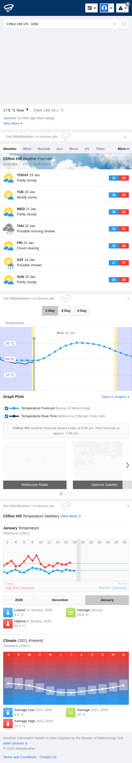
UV (87, 149)
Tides (100, 149)
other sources (13, 743)
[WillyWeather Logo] (12, 8)
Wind (27, 149)
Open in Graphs (114, 397)
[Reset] (115, 24)
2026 (19, 600)
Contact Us (48, 757)
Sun (59, 149)
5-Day (82, 311)
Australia (10, 164)
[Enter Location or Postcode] (66, 24)
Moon (73, 149)
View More (11, 123)
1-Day (50, 311)
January (107, 600)
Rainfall (44, 149)
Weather (10, 149)
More (122, 149)
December (60, 600)
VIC (25, 164)
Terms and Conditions (19, 757)
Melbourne (42, 164)
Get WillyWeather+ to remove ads (32, 137)
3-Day (65, 311)
